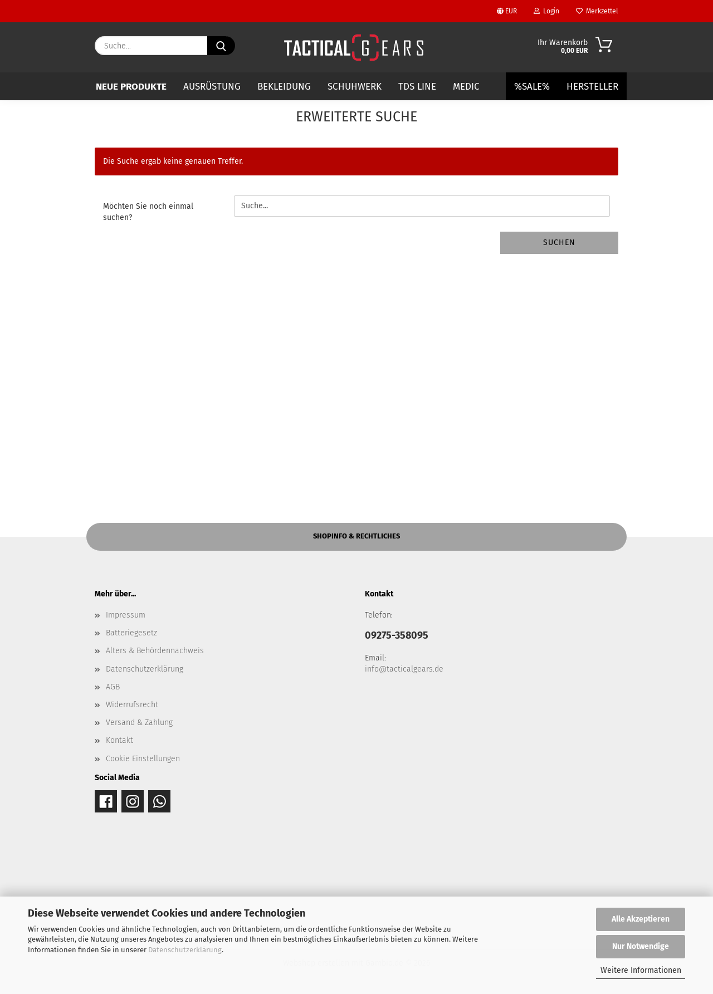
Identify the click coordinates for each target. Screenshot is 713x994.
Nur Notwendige (640, 946)
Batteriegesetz (131, 633)
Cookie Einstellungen (143, 758)
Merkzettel (597, 11)
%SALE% (532, 86)
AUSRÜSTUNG (212, 86)
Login (546, 11)
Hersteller (592, 86)
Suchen (559, 242)
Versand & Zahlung (139, 722)
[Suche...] (221, 45)
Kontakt (119, 740)
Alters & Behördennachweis (155, 650)
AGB (113, 687)
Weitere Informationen (640, 970)
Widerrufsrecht (132, 704)
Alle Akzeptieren (641, 919)
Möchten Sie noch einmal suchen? (148, 212)
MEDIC (466, 86)
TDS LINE (417, 86)
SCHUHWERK (355, 86)
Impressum (125, 615)
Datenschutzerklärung (185, 950)
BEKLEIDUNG (284, 86)
